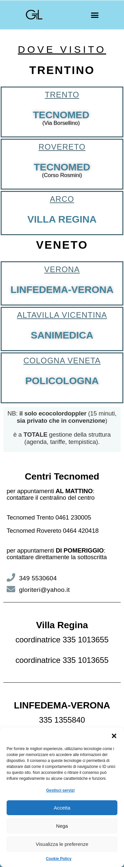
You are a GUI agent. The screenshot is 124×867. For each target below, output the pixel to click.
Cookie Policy (58, 858)
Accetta (62, 808)
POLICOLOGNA (62, 380)
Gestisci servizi (60, 790)
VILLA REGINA (62, 219)
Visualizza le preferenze (62, 844)
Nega (62, 826)
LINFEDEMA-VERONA (62, 289)
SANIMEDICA (62, 335)
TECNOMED (61, 114)
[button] (114, 736)
